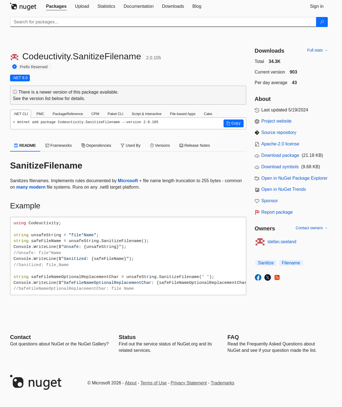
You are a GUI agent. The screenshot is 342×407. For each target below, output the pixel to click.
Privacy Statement (189, 383)
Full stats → (317, 50)
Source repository (278, 132)
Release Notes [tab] (195, 145)
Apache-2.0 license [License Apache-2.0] (280, 144)
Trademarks (222, 383)
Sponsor (269, 200)
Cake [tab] (208, 114)
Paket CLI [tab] (115, 114)
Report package (277, 212)
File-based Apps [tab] (183, 114)
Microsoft (128, 180)
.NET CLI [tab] (20, 114)
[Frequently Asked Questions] (233, 337)
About (131, 383)
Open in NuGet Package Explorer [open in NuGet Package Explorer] (294, 178)
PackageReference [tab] (68, 114)
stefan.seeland (281, 241)
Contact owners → (312, 228)
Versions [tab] (160, 145)
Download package (280, 155)
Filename (291, 262)
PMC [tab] (40, 114)
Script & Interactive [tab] (146, 114)
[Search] (322, 22)
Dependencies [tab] (96, 145)
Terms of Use (153, 383)
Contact (20, 337)
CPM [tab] (95, 114)
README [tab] (25, 145)
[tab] (56, 6)
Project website (276, 121)
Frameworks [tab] (58, 145)
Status (127, 337)
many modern (30, 187)
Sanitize (266, 262)
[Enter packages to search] (163, 22)
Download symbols (280, 166)
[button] (234, 123)
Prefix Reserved (34, 67)
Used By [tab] (130, 145)
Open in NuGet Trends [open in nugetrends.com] (283, 189)
